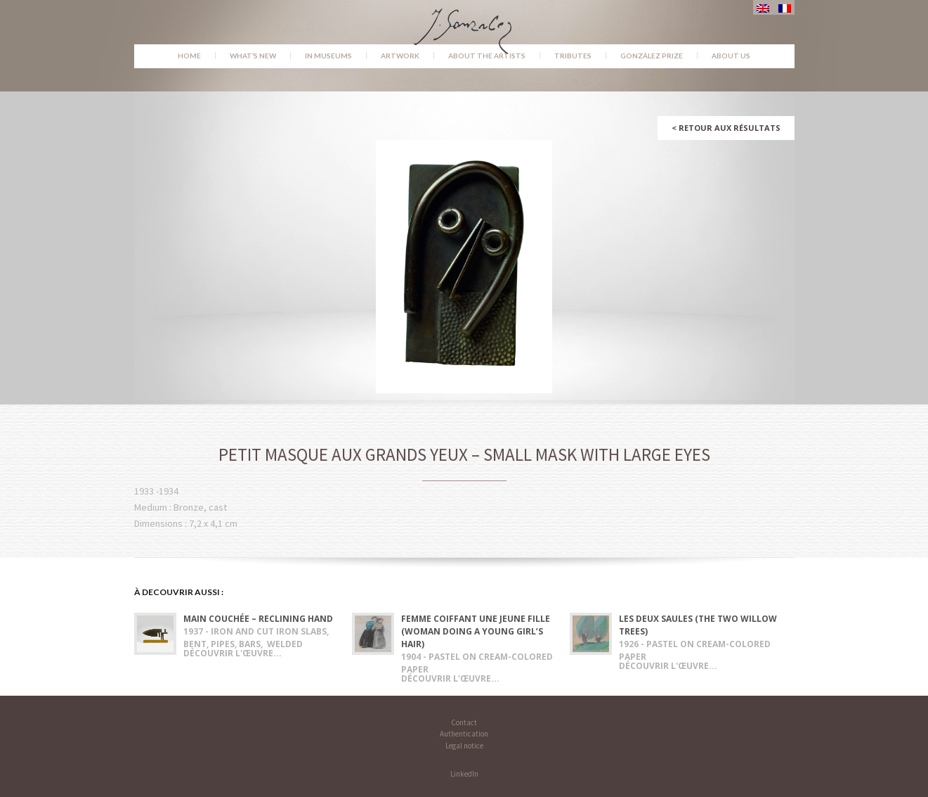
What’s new (253, 55)
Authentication (464, 734)
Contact (464, 722)
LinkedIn (464, 774)
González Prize (651, 55)
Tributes (573, 55)
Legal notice (464, 746)
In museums (328, 55)
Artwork (400, 55)
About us (731, 55)
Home (189, 55)
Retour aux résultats (726, 127)
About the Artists (486, 55)
